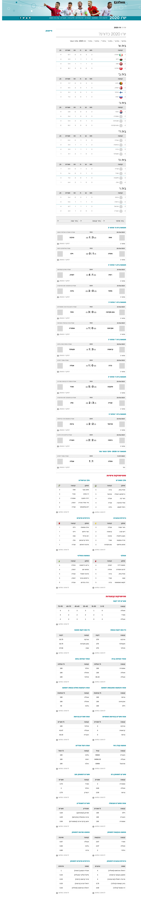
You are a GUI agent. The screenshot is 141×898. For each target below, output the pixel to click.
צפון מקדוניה (108, 312)
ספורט (102, 2)
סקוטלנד (70, 349)
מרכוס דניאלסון (82, 544)
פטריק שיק (120, 490)
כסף (81, 2)
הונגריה (69, 440)
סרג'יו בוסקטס (119, 540)
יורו (123, 28)
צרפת (70, 424)
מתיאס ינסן (83, 569)
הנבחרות (86, 18)
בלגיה (70, 291)
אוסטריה (70, 328)
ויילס (69, 254)
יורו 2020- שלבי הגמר (76, 41)
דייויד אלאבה (83, 498)
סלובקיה (108, 387)
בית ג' (108, 41)
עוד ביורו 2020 (52, 18)
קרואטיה (108, 349)
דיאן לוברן (120, 532)
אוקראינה (108, 328)
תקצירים (61, 18)
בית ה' (94, 41)
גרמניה (108, 440)
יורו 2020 (115, 28)
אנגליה (70, 365)
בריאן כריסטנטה (82, 565)
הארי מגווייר (119, 527)
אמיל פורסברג (119, 503)
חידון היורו (69, 18)
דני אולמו (84, 494)
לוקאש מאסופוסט (118, 582)
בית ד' (101, 41)
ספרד (70, 387)
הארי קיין (120, 498)
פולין (69, 403)
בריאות (69, 2)
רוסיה (108, 275)
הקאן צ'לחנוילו (119, 536)
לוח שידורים (77, 18)
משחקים (93, 18)
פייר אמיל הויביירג (81, 503)
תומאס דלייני (119, 565)
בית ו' (88, 41)
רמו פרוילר (83, 536)
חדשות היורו (101, 18)
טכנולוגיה (53, 2)
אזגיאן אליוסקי (119, 544)
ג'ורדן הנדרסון (83, 582)
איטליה (108, 254)
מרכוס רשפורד (82, 574)
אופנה (45, 2)
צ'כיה (108, 365)
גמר (122, 467)
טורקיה (69, 237)
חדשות (109, 2)
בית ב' (114, 41)
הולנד (70, 312)
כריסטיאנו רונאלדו (117, 494)
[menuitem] (108, 2)
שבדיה (108, 403)
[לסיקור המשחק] (61, 244)
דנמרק (70, 275)
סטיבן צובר (83, 490)
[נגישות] (3, 2)
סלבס (88, 2)
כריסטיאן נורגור (82, 578)
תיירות (61, 2)
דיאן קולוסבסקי (82, 507)
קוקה (121, 578)
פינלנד (108, 291)
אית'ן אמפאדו (83, 527)
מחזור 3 (120, 244)
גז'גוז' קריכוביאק (82, 540)
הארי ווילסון (83, 532)
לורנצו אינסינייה (118, 569)
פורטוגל (108, 424)
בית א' (121, 41)
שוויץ (108, 237)
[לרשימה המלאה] (107, 512)
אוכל (76, 2)
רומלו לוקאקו (119, 507)
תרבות (95, 2)
